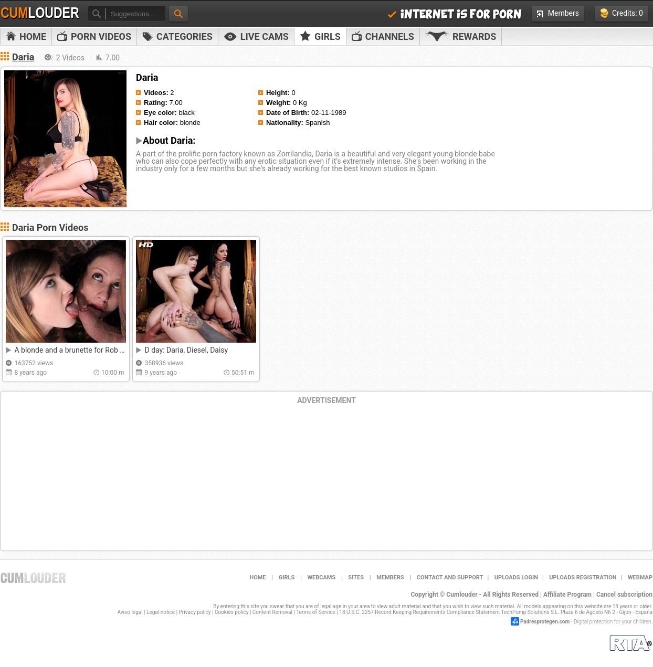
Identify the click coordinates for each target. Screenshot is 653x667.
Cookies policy (232, 612)
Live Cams (256, 36)
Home (26, 36)
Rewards (460, 36)
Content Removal (272, 612)
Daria (23, 56)
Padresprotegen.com (545, 621)
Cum (40, 13)
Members (558, 13)
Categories (177, 36)
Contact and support (450, 577)
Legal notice (160, 612)
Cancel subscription (624, 594)
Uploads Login (516, 577)
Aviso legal (130, 612)
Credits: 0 (621, 13)
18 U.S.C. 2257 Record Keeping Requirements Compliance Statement (419, 612)
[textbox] (135, 13)
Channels (383, 36)
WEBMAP (640, 577)
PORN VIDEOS (94, 36)
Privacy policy (195, 612)
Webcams (321, 577)
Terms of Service (315, 612)
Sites (356, 577)
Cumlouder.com (33, 578)
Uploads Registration (582, 577)
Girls (320, 36)
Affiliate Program (567, 594)
